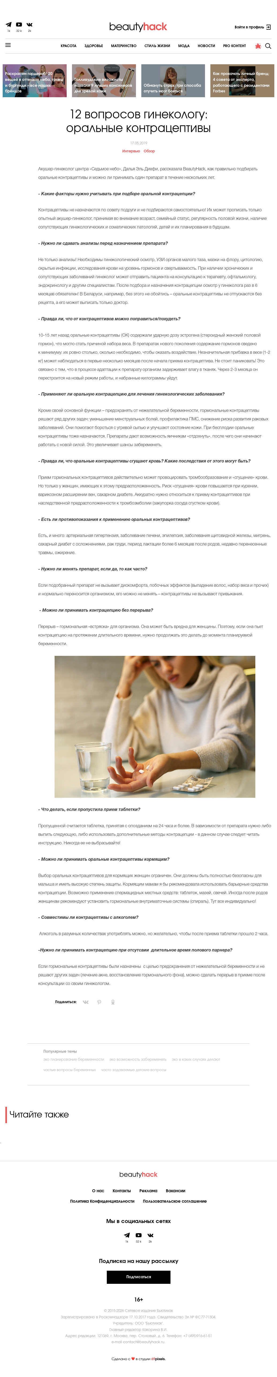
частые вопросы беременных (69, 1075)
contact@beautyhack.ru (143, 1347)
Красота (54, 46)
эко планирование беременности (73, 1064)
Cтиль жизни (142, 46)
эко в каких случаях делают (196, 1064)
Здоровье (79, 46)
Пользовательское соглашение (175, 1206)
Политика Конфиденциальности (102, 1206)
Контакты (122, 1196)
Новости (191, 46)
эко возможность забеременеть (137, 1064)
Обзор (149, 156)
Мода (169, 46)
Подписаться (138, 1282)
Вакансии (175, 1196)
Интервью (131, 156)
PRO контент (219, 46)
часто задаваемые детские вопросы (133, 1075)
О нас (98, 1196)
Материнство (109, 46)
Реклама (148, 1196)
